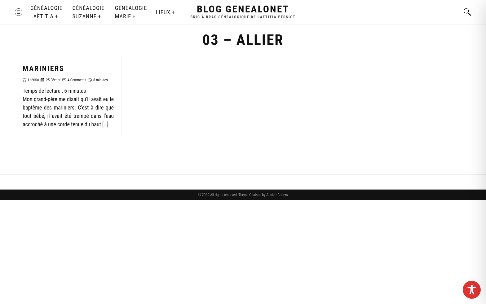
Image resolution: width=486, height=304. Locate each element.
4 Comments (77, 80)
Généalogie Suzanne (88, 12)
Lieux (163, 12)
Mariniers (43, 68)
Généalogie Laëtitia (46, 12)
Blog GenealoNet (243, 9)
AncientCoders (276, 195)
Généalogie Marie (131, 12)
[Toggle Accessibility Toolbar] (471, 289)
